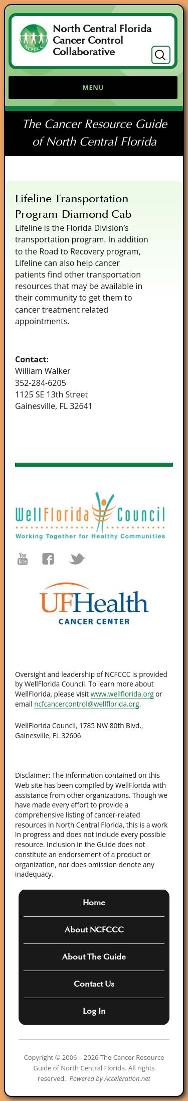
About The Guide (94, 957)
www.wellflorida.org (122, 694)
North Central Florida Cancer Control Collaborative (102, 40)
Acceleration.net (127, 1078)
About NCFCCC (94, 930)
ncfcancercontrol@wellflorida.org (86, 704)
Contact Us (94, 984)
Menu (93, 87)
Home (94, 903)
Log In (94, 1011)
